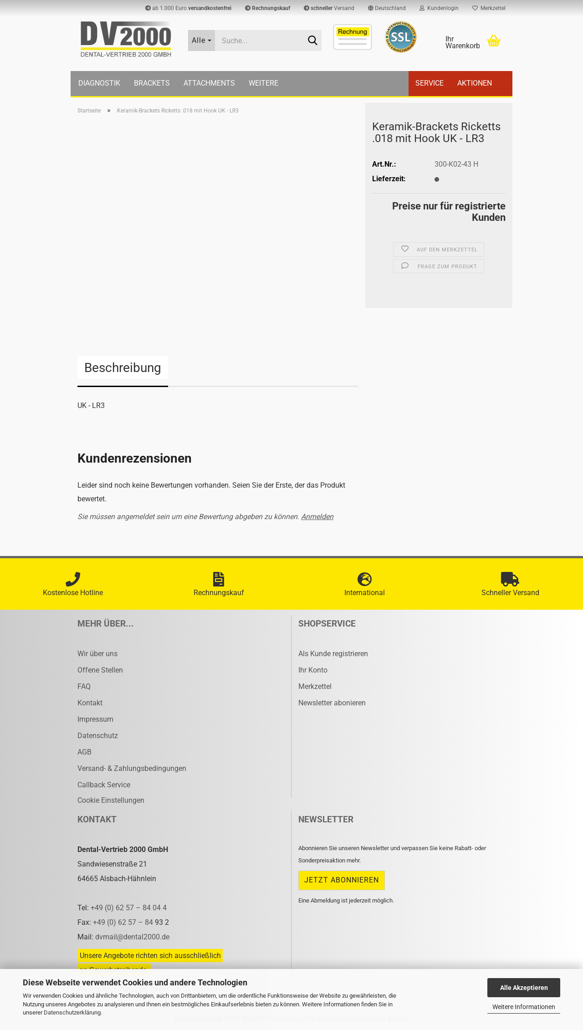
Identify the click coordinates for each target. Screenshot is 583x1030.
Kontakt (89, 703)
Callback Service (103, 784)
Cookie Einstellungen (110, 800)
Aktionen (474, 83)
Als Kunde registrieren (333, 653)
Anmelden (317, 516)
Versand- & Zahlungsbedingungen (131, 768)
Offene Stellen (100, 670)
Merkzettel (489, 8)
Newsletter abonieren (332, 703)
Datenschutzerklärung (72, 1012)
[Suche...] (201, 40)
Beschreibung (122, 367)
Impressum (95, 719)
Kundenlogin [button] (439, 8)
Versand (329, 8)
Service (429, 83)
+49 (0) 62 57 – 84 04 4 (129, 907)
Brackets (152, 83)
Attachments (209, 83)
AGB (84, 752)
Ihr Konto (312, 670)
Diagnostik (99, 83)
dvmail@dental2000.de (132, 937)
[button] (387, 8)
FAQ (84, 686)
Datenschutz (97, 735)
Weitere (263, 83)
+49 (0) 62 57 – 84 (124, 922)
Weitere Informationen (523, 1006)
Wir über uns (97, 653)
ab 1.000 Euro (188, 8)
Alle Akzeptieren (524, 987)
